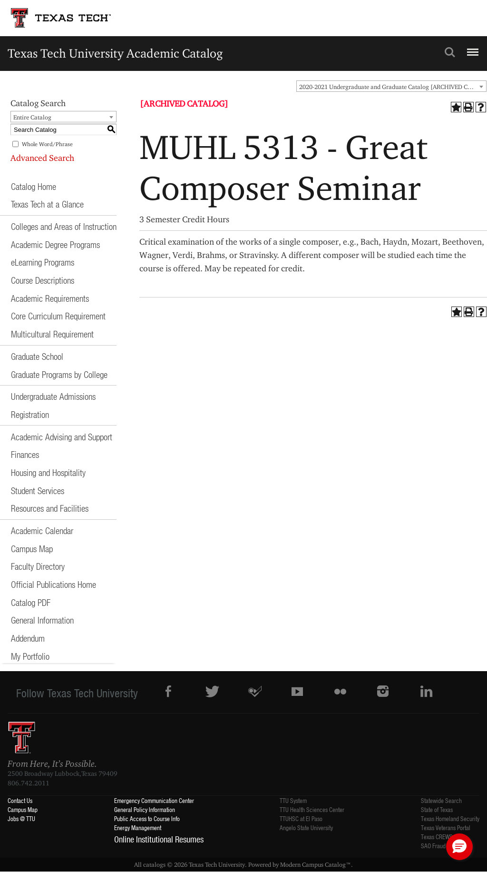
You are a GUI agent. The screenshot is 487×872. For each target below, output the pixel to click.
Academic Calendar (42, 530)
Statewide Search (441, 800)
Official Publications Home (53, 584)
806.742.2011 (28, 783)
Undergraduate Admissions (53, 396)
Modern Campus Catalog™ (315, 864)
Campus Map (32, 548)
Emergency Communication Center (154, 800)
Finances (25, 454)
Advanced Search (42, 157)
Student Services (37, 490)
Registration (30, 414)
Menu (471, 48)
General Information (42, 619)
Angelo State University (306, 827)
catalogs (154, 864)
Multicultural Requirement (52, 333)
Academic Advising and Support (61, 436)
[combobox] (391, 86)
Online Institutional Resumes (159, 839)
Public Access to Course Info (147, 818)
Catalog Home (33, 186)
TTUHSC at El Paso (301, 818)
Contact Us (20, 800)
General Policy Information (144, 809)
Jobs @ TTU (21, 818)
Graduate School (37, 356)
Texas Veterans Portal (445, 827)
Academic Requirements (50, 298)
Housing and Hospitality (48, 472)
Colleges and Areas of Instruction (64, 226)
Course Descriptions (42, 280)
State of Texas (437, 809)
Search (449, 52)
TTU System (293, 800)
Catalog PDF (30, 602)
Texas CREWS (437, 836)
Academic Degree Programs (55, 244)
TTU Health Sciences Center (312, 809)
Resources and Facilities (49, 508)
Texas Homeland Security (450, 818)
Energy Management (137, 827)
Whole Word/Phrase (47, 144)
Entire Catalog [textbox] (32, 117)
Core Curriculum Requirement (58, 315)
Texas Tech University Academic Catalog (115, 53)
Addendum (28, 638)
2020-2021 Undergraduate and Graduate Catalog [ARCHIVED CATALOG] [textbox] (392, 86)
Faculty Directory (38, 566)
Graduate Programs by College (59, 374)
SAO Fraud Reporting (445, 846)
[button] (459, 846)
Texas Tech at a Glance (47, 203)
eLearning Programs (42, 262)
